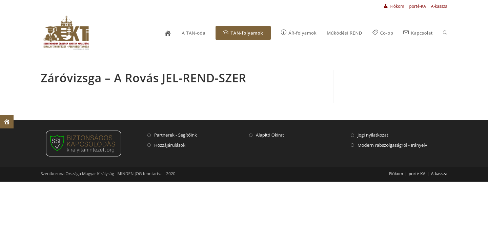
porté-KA (417, 6)
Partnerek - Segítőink (175, 135)
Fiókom (396, 174)
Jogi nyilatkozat (373, 135)
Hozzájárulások (169, 145)
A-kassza (439, 6)
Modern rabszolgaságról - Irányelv (392, 145)
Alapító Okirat (270, 135)
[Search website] (445, 33)
